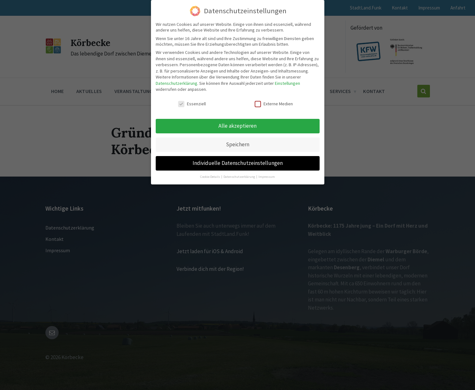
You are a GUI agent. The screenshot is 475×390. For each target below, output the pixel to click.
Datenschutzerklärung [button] (239, 177)
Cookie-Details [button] (210, 177)
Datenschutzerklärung (176, 83)
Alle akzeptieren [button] (237, 125)
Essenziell (192, 104)
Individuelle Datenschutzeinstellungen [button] (238, 163)
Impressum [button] (266, 177)
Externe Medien (274, 104)
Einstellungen (287, 83)
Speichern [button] (237, 144)
